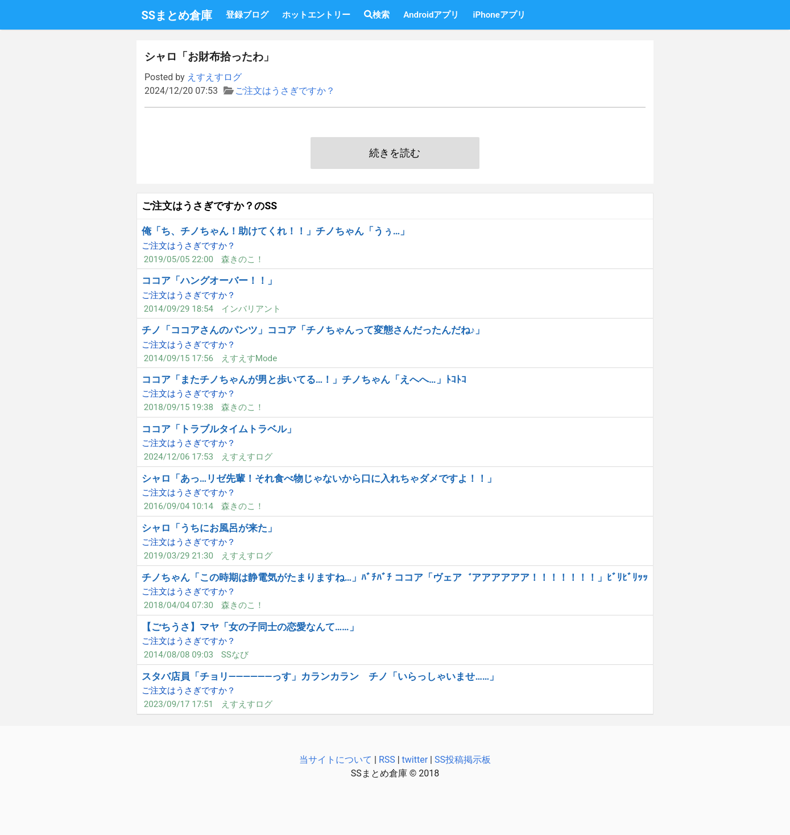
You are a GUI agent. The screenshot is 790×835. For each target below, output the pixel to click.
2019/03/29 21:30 (178, 556)
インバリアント (251, 309)
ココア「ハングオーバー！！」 (209, 280)
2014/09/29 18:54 (178, 309)
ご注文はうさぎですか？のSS (209, 206)
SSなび (235, 655)
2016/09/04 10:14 (178, 506)
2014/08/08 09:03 (178, 655)
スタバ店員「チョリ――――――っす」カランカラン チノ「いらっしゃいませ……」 (320, 676)
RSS (387, 759)
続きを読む (394, 153)
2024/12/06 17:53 (178, 457)
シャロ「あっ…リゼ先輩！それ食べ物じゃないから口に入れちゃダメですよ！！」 (319, 478)
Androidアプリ (431, 15)
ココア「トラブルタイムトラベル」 (219, 429)
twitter (415, 759)
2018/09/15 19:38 (178, 407)
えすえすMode (249, 358)
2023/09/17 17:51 (178, 704)
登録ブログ (247, 15)
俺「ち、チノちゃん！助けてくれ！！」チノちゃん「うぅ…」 (276, 231)
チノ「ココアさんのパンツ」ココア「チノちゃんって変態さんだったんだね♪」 (313, 330)
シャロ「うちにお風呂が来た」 (209, 528)
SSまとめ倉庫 (177, 15)
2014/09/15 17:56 (178, 358)
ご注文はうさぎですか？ (285, 90)
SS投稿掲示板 (463, 759)
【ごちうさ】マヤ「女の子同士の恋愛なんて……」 (250, 627)
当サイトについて (335, 759)
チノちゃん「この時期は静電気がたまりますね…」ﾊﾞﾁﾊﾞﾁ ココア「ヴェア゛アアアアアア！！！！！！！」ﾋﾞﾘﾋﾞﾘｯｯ (395, 577)
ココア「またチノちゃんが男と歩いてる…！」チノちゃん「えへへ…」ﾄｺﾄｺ (304, 379)
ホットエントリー (316, 15)
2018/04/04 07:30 (178, 605)
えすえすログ (214, 77)
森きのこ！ (242, 259)
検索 (377, 15)
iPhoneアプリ (499, 15)
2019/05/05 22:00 (178, 259)
